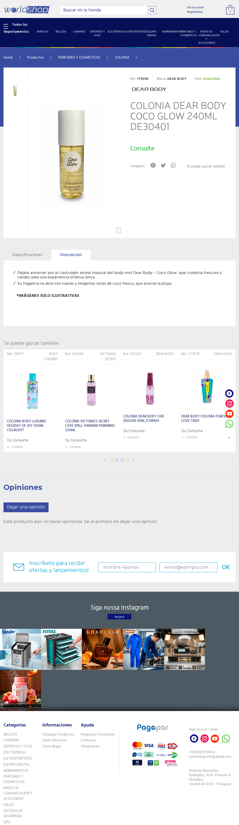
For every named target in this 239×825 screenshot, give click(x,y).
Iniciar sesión (195, 7)
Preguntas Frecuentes (98, 693)
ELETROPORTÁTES (18, 717)
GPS (7, 780)
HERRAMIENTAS (16, 729)
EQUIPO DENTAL (16, 723)
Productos (35, 58)
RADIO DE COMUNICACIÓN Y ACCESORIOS (18, 751)
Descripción (71, 255)
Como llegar (51, 705)
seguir (120, 617)
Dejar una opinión (26, 507)
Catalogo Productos (58, 693)
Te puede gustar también (205, 166)
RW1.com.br (135, 819)
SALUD (9, 763)
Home (8, 58)
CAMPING (11, 699)
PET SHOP (11, 786)
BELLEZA (10, 693)
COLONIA (122, 58)
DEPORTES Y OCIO (18, 705)
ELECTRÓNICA (14, 711)
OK (222, 567)
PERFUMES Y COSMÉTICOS (79, 58)
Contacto (88, 699)
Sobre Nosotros (54, 699)
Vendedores (90, 705)
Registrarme (195, 12)
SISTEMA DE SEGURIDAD (13, 771)
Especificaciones (27, 255)
